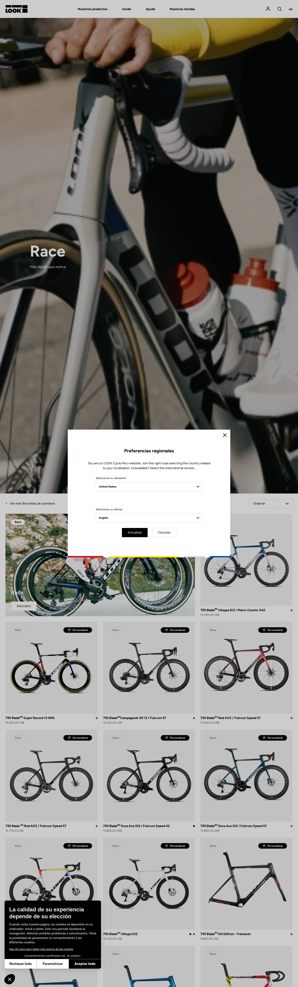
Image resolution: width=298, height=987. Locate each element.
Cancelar (164, 532)
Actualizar (135, 532)
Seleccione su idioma (109, 509)
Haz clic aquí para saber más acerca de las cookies (41, 949)
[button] (9, 979)
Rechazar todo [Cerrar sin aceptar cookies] (20, 964)
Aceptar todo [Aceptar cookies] (85, 964)
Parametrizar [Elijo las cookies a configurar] (53, 964)
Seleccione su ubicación (111, 478)
